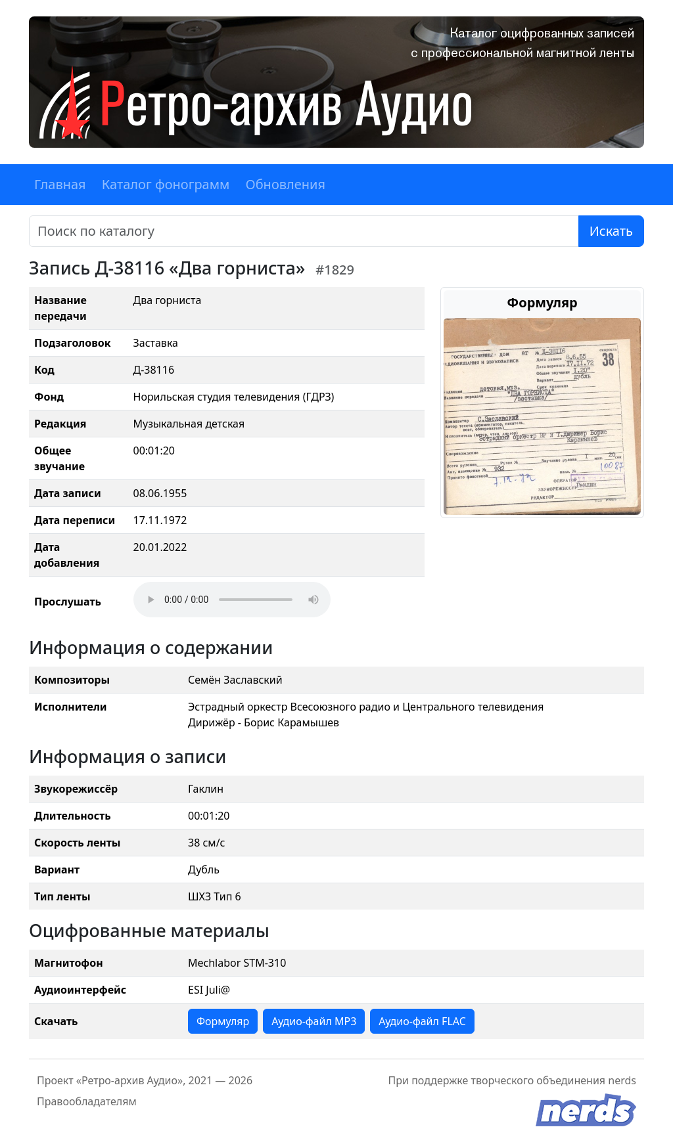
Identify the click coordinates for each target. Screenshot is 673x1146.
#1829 (334, 269)
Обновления (285, 184)
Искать (611, 231)
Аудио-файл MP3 (313, 1021)
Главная (60, 184)
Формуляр (223, 1021)
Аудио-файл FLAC (422, 1021)
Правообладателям (87, 1101)
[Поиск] (304, 231)
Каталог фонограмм (166, 184)
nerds (622, 1080)
